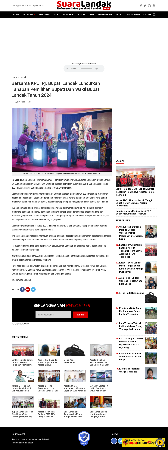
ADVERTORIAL (105, 14)
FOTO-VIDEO (133, 14)
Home (14, 77)
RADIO (56, 14)
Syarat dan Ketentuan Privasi (35, 439)
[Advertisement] (84, 40)
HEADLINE (44, 14)
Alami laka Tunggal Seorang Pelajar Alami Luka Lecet (130, 280)
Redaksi (15, 439)
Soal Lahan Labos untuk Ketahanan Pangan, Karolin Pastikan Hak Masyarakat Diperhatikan (98, 418)
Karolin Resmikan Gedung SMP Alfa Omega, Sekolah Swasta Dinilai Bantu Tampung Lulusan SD (48, 417)
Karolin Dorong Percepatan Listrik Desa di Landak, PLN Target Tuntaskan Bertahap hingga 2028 (48, 391)
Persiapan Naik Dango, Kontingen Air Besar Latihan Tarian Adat (131, 311)
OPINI (91, 14)
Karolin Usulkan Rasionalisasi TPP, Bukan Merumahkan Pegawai (99, 364)
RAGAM (119, 14)
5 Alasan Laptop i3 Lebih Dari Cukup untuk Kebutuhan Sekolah (99, 389)
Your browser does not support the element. (84, 68)
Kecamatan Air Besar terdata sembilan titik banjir (130, 356)
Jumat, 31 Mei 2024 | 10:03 (21, 102)
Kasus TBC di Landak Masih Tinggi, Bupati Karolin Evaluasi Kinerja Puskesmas (48, 364)
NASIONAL (68, 14)
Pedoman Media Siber (22, 442)
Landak (23, 77)
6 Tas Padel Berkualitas (69, 361)
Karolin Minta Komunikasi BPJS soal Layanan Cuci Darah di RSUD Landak (75, 389)
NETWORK (28, 14)
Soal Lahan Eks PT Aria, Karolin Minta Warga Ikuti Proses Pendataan (73, 415)
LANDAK (81, 14)
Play (160, 442)
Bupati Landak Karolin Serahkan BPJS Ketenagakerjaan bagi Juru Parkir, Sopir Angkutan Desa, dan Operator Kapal (22, 418)
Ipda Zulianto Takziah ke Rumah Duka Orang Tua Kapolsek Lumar (130, 326)
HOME (16, 14)
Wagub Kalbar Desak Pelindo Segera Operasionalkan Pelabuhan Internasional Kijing (131, 232)
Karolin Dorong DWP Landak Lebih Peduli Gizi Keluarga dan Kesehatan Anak (21, 389)
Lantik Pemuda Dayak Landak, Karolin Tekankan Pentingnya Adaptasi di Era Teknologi (22, 365)
